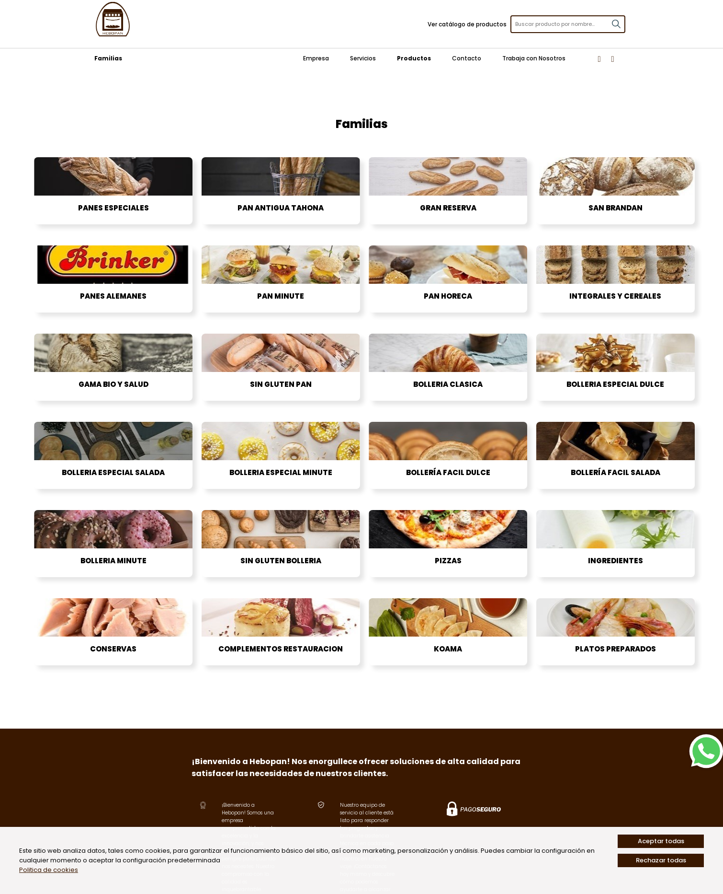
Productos (414, 58)
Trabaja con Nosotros (533, 58)
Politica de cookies (48, 869)
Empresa (316, 58)
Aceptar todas (661, 841)
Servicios (363, 58)
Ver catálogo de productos (467, 24)
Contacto (466, 58)
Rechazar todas (661, 860)
